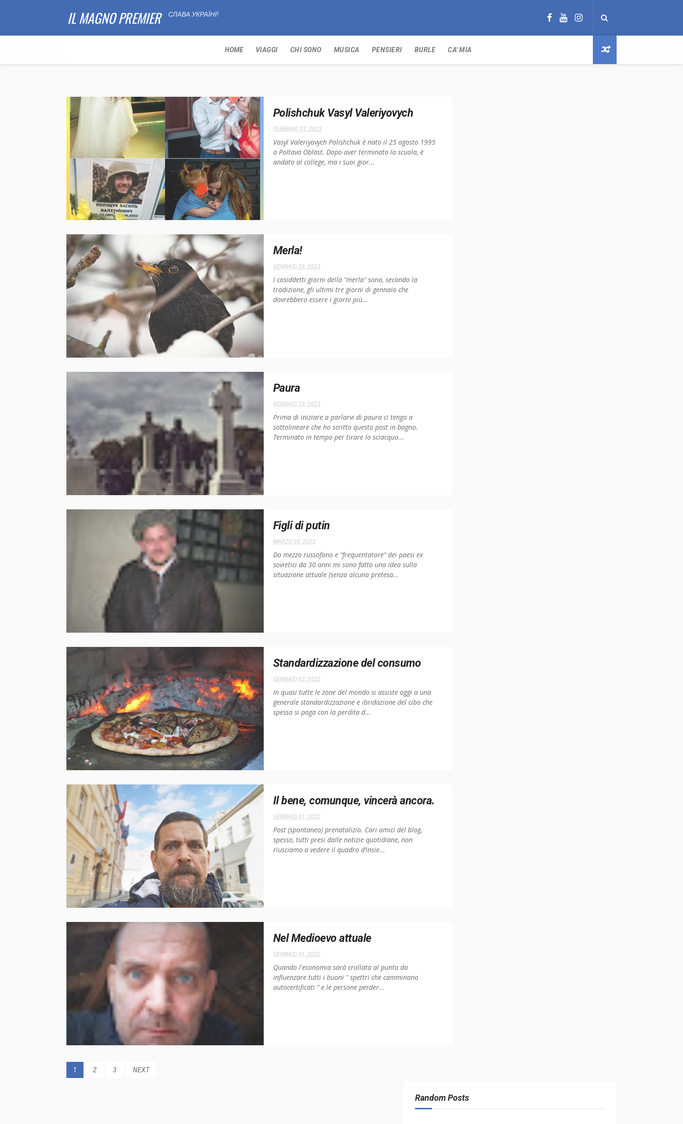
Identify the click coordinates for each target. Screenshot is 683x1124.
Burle (273, 50)
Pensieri (235, 50)
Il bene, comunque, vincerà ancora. (332, 801)
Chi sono (153, 50)
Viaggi (114, 50)
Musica (194, 50)
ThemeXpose (324, 1112)
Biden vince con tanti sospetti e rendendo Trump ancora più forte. (554, 276)
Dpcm (496, 419)
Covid (469, 419)
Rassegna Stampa (485, 436)
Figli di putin (277, 526)
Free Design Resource (377, 1112)
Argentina (510, 403)
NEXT (141, 1070)
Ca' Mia (308, 50)
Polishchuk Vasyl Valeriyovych (321, 113)
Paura (263, 388)
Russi (554, 436)
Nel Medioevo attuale (299, 938)
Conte (567, 403)
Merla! (264, 251)
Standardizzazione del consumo (324, 663)
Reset (528, 436)
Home (82, 50)
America (473, 403)
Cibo (541, 403)
